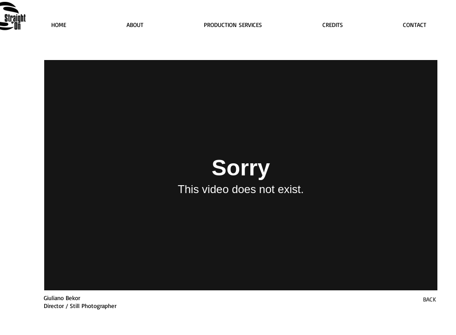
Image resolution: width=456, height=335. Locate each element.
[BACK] (429, 299)
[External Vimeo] (240, 175)
